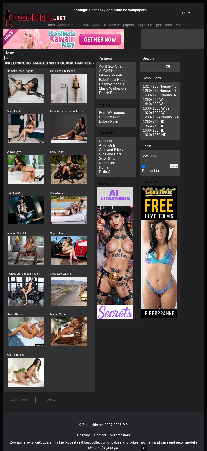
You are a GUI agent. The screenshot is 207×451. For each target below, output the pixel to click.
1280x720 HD (154, 121)
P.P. (125, 425)
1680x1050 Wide (156, 108)
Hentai (104, 167)
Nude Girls (107, 163)
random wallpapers (119, 25)
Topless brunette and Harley (23, 273)
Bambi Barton (15, 314)
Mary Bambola (15, 111)
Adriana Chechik (16, 233)
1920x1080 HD (155, 135)
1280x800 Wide (155, 99)
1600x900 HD (154, 130)
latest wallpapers (60, 25)
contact (181, 25)
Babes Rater (109, 121)
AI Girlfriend (108, 71)
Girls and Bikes (111, 150)
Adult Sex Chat (111, 66)
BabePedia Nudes (113, 80)
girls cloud (164, 25)
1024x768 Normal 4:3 (160, 86)
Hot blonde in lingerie (62, 71)
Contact (100, 435)
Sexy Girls (107, 158)
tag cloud (145, 25)
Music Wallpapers (113, 88)
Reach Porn (108, 93)
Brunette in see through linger (67, 111)
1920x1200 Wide (156, 113)
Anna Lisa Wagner (61, 273)
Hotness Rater (110, 117)
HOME (187, 13)
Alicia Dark (56, 192)
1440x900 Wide (155, 104)
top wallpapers (88, 25)
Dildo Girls (107, 172)
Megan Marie (58, 314)
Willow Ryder (14, 152)
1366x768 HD (154, 126)
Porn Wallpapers (112, 112)
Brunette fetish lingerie (20, 71)
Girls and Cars (110, 154)
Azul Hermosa (15, 354)
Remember (150, 171)
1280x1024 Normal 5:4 (161, 117)
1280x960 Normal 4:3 (160, 91)
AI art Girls (107, 145)
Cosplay (83, 435)
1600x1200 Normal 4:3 (161, 95)
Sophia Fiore (57, 233)
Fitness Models (111, 75)
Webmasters (120, 435)
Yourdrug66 (14, 192)
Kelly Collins (57, 152)
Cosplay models (111, 84)
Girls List (106, 141)
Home (9, 52)
